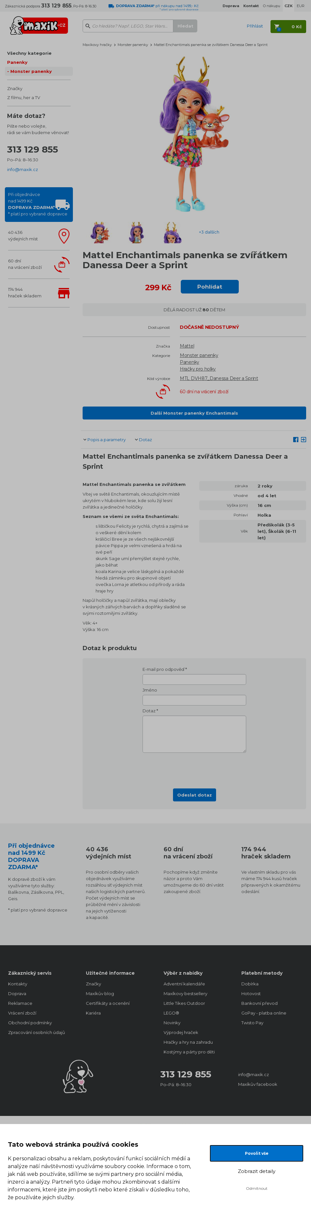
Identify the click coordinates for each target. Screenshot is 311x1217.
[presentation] (194, 768)
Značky (14, 88)
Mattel (187, 346)
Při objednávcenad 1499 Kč (37, 204)
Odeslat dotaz (194, 795)
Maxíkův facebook (257, 1084)
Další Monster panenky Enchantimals (194, 413)
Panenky (17, 62)
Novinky (172, 1022)
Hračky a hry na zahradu (188, 1042)
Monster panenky (31, 71)
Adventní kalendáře (184, 983)
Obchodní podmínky (30, 1022)
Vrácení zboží (22, 1013)
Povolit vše (257, 1153)
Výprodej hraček (181, 1032)
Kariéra (93, 1013)
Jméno (150, 690)
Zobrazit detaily (256, 1171)
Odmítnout (257, 1188)
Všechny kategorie (29, 53)
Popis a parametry (106, 439)
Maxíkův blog (100, 993)
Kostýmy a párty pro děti (189, 1051)
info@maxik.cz (22, 169)
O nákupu (271, 6)
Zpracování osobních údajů (36, 1032)
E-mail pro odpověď (163, 669)
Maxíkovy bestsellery (185, 993)
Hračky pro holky (198, 369)
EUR (301, 6)
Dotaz (145, 439)
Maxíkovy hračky (97, 44)
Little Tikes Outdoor (184, 1003)
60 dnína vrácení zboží (25, 264)
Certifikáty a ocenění (108, 1003)
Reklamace (20, 1003)
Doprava (17, 993)
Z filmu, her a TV (23, 97)
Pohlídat (209, 286)
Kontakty (17, 983)
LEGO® (171, 1013)
